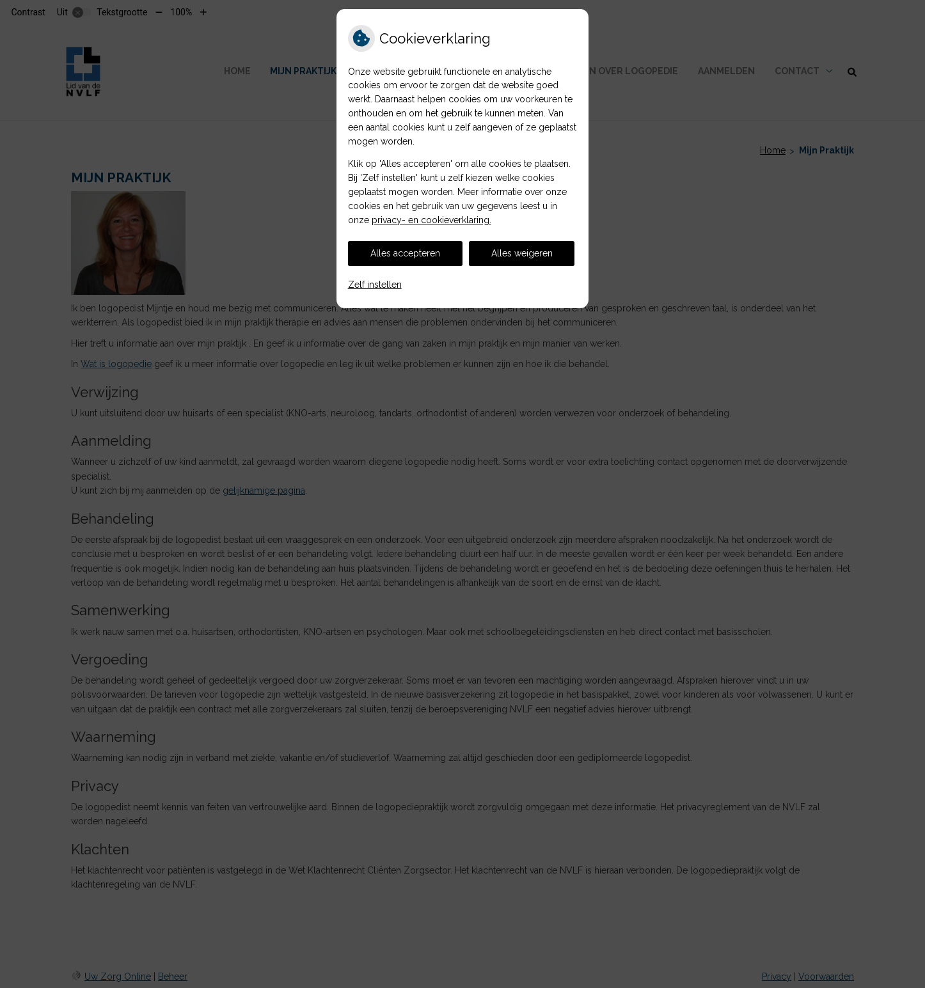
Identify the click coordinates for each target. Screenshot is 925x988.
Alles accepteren (405, 253)
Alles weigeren (522, 253)
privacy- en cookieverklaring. (431, 220)
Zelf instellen (375, 284)
